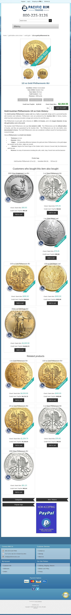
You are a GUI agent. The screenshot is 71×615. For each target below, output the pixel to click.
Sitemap (40, 554)
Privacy (40, 572)
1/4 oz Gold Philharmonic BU (18, 406)
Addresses (6, 569)
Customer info (7, 566)
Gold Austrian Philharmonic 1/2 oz (23, 161)
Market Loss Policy (43, 569)
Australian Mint (42, 161)
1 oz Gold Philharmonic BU (19, 361)
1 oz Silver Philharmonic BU (52, 173)
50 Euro (53, 161)
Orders (5, 572)
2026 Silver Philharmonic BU (18, 452)
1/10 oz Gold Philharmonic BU (20, 264)
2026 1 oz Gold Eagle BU (20, 309)
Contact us (41, 551)
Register (23, 1)
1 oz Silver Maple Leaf (51, 218)
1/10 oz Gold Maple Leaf (52, 264)
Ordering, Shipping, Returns (46, 566)
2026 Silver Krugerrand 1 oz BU (18, 173)
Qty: (48, 108)
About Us (41, 557)
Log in (28, 1)
